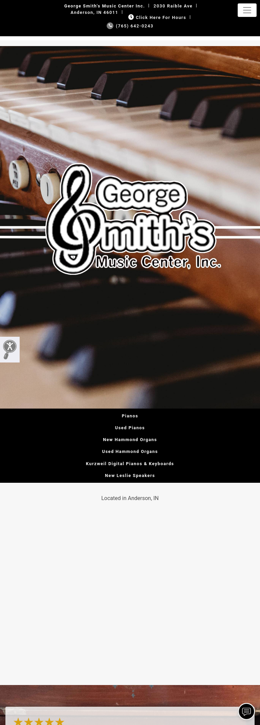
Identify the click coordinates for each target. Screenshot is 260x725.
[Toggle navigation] (247, 10)
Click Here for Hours (156, 17)
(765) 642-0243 (130, 25)
